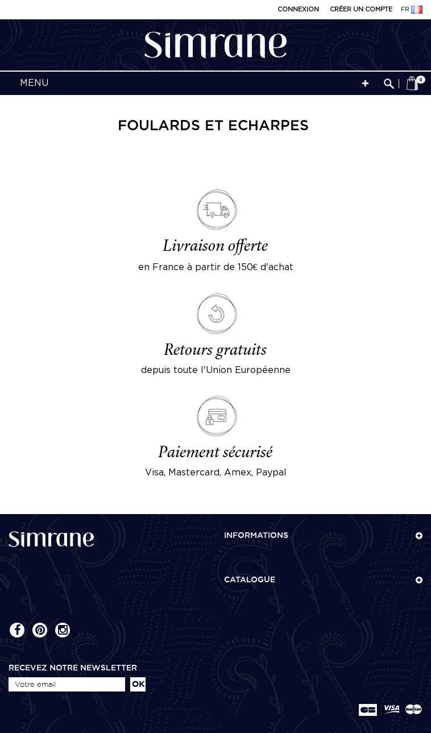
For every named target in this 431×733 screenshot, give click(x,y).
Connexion (298, 10)
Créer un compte (361, 10)
